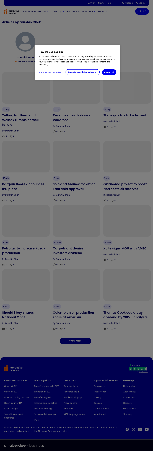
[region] (77, 62)
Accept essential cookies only (83, 72)
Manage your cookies (50, 72)
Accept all (109, 72)
